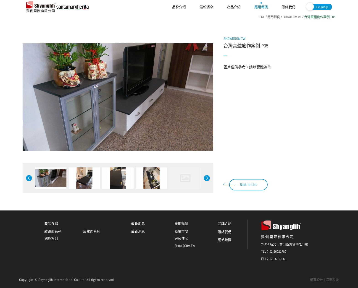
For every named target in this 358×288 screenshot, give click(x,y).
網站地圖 (225, 220)
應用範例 (261, 7)
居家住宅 (181, 218)
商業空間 (181, 211)
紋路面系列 (52, 211)
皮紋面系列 (91, 211)
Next (207, 178)
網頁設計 (316, 280)
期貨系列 (51, 218)
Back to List (248, 184)
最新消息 (206, 7)
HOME (261, 17)
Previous (29, 178)
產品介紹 (234, 7)
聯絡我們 (288, 7)
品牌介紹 (179, 7)
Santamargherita (72, 7)
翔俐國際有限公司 (41, 7)
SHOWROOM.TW (292, 17)
